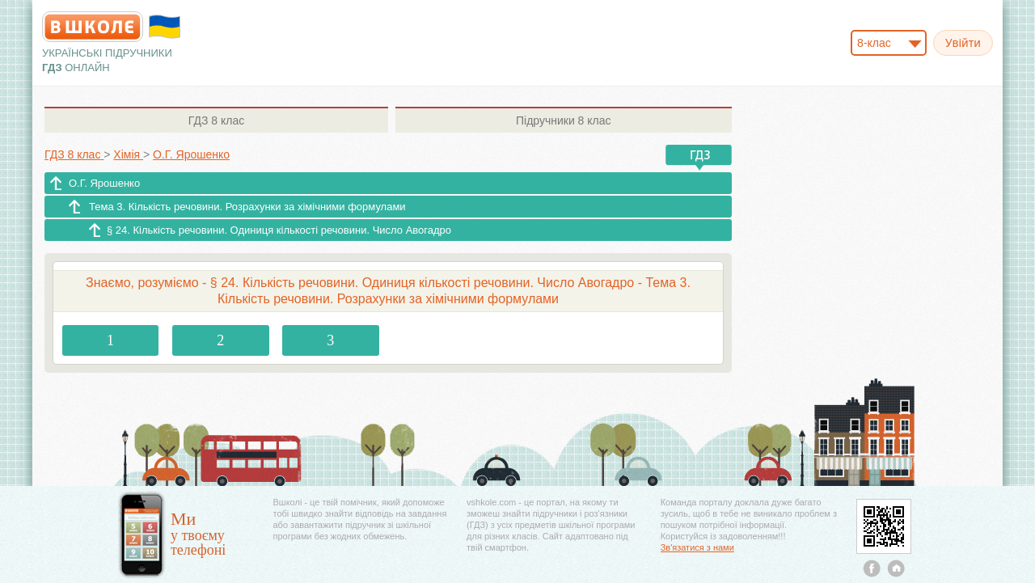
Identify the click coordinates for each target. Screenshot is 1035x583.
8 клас (216, 120)
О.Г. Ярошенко (104, 183)
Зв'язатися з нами (697, 547)
